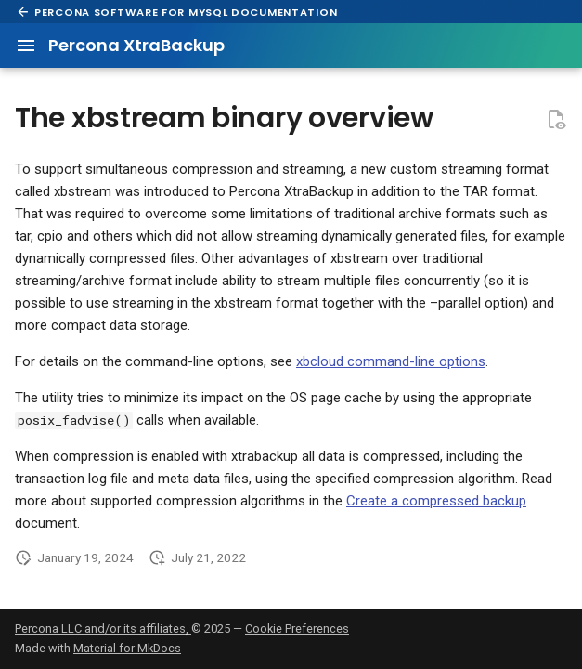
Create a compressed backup (436, 500)
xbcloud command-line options (390, 361)
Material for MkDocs (127, 648)
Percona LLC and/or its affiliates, (103, 629)
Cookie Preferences (297, 629)
